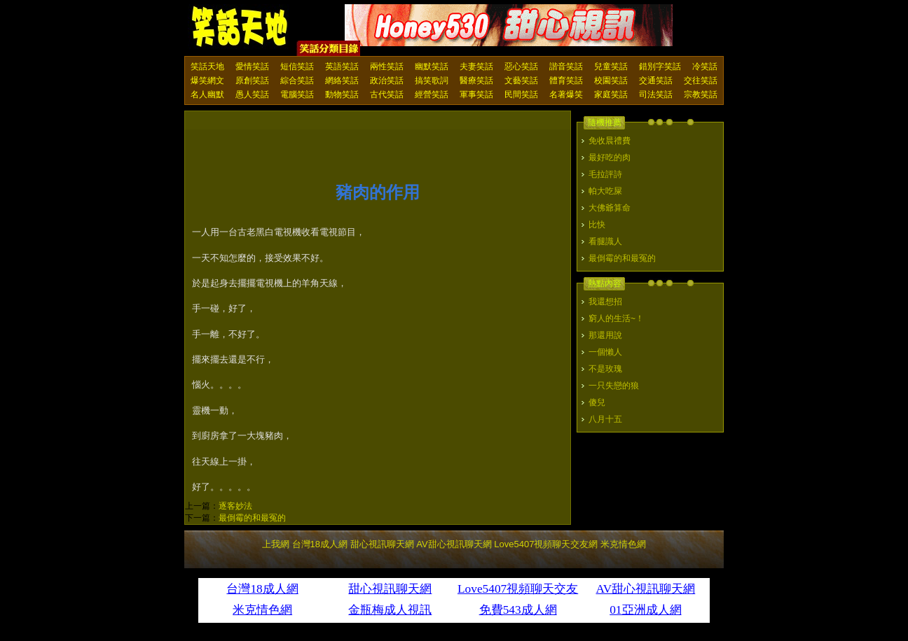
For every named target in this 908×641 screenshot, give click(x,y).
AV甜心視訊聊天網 (453, 544)
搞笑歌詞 (431, 80)
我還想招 (605, 302)
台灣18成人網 (320, 544)
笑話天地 (207, 66)
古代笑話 (387, 94)
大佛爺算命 (610, 208)
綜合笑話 (297, 80)
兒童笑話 (611, 66)
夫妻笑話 (476, 66)
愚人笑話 (252, 94)
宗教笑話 (700, 94)
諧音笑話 (566, 66)
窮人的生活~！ (616, 318)
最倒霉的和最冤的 (252, 518)
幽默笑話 (431, 66)
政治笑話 (387, 80)
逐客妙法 (235, 506)
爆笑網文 (207, 80)
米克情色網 (623, 544)
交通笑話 (656, 80)
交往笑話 (700, 80)
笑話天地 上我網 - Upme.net (240, 27)
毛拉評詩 (605, 174)
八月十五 (605, 419)
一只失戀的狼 (614, 385)
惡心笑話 (521, 66)
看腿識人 (605, 241)
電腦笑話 (297, 94)
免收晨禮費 (610, 141)
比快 (597, 225)
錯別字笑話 (660, 66)
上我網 (275, 544)
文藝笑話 (521, 80)
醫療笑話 (476, 80)
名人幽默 (207, 94)
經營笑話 (431, 94)
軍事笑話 (476, 94)
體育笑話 (566, 80)
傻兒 (597, 402)
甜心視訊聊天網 (382, 544)
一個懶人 (605, 352)
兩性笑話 (387, 66)
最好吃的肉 (610, 157)
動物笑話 (342, 94)
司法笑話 (656, 94)
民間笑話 (521, 94)
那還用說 (605, 335)
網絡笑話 (342, 80)
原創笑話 (252, 80)
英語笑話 (342, 66)
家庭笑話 (611, 94)
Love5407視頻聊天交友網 (546, 544)
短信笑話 (297, 66)
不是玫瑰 (605, 369)
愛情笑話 (252, 66)
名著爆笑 (566, 94)
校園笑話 (611, 80)
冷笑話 (704, 66)
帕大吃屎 (605, 191)
